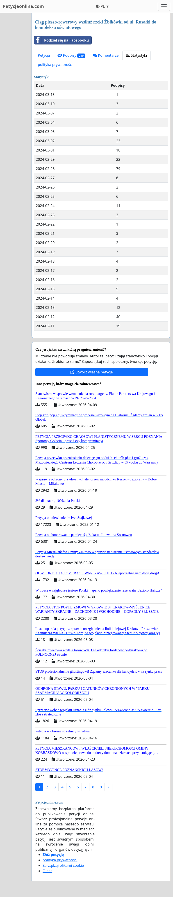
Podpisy (71, 55)
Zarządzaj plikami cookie (63, 865)
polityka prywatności (55, 64)
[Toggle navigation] (164, 6)
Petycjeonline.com (23, 6)
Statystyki (136, 55)
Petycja (44, 55)
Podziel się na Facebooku (61, 40)
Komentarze (106, 55)
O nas (47, 870)
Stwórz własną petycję (92, 372)
